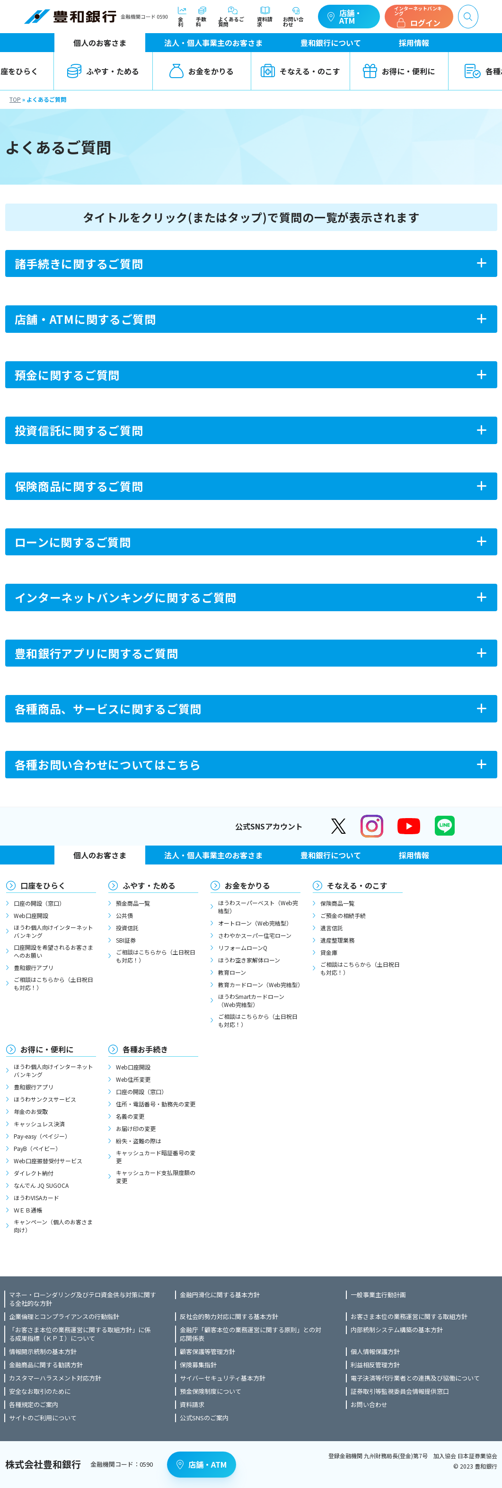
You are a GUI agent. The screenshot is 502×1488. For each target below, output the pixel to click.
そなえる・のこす (300, 71)
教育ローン (232, 972)
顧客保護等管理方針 (207, 1351)
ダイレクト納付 (33, 1173)
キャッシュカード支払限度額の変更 (155, 1176)
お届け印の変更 (136, 1128)
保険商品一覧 (337, 903)
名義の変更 (130, 1116)
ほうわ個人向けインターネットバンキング (53, 931)
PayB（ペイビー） (37, 1148)
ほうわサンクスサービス (45, 1099)
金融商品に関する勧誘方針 (46, 1365)
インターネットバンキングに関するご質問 (126, 597)
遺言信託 (331, 928)
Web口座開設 (31, 915)
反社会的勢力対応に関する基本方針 (229, 1316)
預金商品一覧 (133, 903)
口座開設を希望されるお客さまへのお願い (53, 951)
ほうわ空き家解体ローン (249, 960)
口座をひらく (43, 885)
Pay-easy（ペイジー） (42, 1136)
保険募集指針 (198, 1365)
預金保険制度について (210, 1391)
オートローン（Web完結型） (255, 923)
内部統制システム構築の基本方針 (397, 1330)
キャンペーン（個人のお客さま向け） (53, 1226)
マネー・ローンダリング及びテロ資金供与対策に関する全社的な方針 (82, 1299)
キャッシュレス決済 (39, 1124)
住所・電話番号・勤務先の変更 (155, 1104)
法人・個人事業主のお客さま (213, 42)
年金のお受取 (31, 1111)
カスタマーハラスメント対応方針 (55, 1378)
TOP (15, 99)
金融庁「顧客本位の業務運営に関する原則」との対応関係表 (250, 1334)
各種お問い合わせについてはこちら (108, 764)
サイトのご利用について (43, 1418)
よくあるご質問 (232, 17)
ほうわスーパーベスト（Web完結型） (258, 907)
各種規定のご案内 (33, 1404)
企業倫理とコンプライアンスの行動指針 (64, 1316)
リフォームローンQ (242, 948)
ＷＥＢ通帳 (28, 1210)
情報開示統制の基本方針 (43, 1351)
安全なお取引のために (39, 1391)
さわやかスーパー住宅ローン (254, 935)
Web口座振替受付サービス (48, 1161)
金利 (182, 17)
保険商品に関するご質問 (79, 486)
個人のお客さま (99, 42)
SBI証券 (126, 940)
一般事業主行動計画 (378, 1295)
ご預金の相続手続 (343, 915)
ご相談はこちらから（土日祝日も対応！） (53, 983)
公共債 (124, 915)
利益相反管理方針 (375, 1365)
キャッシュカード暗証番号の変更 (155, 1157)
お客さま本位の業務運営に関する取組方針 (409, 1316)
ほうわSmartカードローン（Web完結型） (251, 1000)
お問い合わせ (295, 17)
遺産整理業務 (337, 940)
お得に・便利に (399, 71)
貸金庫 (328, 952)
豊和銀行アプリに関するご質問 (96, 653)
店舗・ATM (344, 16)
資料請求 (265, 17)
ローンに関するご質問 (73, 542)
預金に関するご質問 (67, 374)
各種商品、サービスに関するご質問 (108, 708)
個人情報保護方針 (375, 1351)
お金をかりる (201, 71)
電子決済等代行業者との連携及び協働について (415, 1378)
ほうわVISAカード (36, 1198)
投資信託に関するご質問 (79, 430)
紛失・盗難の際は (138, 1141)
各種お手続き (145, 1049)
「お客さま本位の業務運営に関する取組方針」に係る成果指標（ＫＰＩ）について (79, 1334)
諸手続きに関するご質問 (79, 263)
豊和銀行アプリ (33, 967)
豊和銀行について (330, 42)
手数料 (202, 17)
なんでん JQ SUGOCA (41, 1185)
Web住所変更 (133, 1079)
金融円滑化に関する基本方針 (220, 1295)
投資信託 (127, 928)
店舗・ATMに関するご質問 (85, 319)
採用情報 (414, 42)
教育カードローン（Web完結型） (259, 984)
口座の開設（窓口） (39, 903)
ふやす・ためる (103, 71)
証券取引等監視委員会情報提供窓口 (400, 1391)
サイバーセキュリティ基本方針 (222, 1378)
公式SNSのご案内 (204, 1418)
